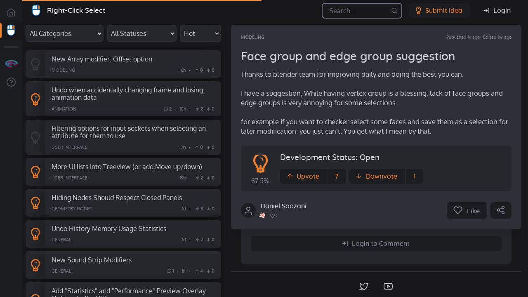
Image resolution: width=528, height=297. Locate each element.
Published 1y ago (463, 37)
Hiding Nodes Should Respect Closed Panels (117, 197)
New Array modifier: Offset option (102, 59)
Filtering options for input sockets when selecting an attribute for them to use (129, 132)
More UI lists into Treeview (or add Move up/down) (127, 166)
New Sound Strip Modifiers (92, 260)
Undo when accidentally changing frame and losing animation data (127, 93)
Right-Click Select (76, 10)
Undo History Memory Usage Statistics (109, 228)
